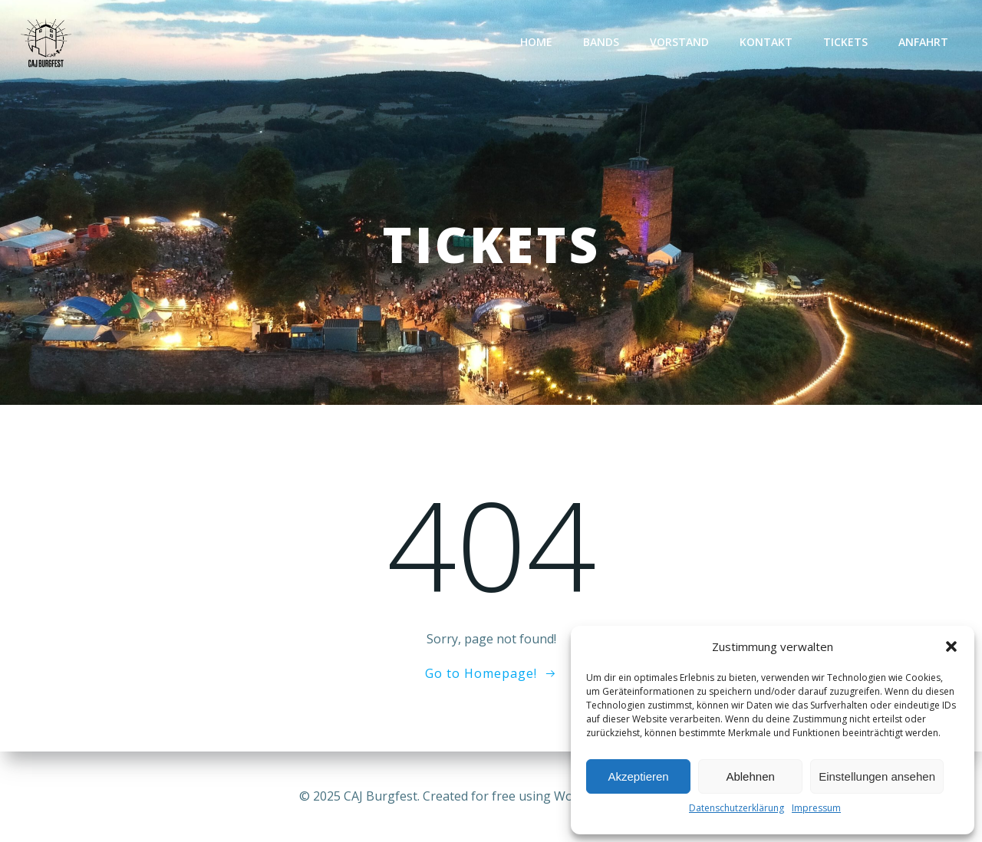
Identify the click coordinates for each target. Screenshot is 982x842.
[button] (951, 646)
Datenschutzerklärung (736, 807)
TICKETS (845, 42)
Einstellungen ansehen (877, 776)
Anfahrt (923, 42)
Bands (601, 42)
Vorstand (679, 42)
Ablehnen (750, 776)
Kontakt (766, 42)
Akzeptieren (638, 776)
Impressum (816, 807)
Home (536, 42)
